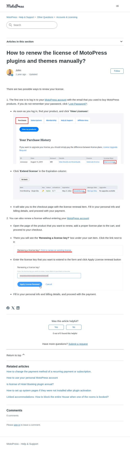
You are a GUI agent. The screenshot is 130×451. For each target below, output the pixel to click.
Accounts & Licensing (66, 17)
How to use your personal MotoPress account (32, 377)
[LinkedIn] (17, 307)
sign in (17, 425)
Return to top (15, 355)
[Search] (32, 25)
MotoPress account (55, 99)
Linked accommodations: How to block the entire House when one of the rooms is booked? (57, 396)
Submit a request (78, 343)
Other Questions (45, 17)
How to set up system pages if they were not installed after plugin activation (48, 390)
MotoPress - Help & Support (20, 17)
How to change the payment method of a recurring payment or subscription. (48, 371)
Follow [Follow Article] (117, 71)
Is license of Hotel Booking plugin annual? (30, 384)
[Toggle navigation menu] (118, 6)
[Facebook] (7, 307)
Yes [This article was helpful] (56, 327)
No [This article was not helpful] (73, 327)
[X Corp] (13, 307)
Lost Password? (78, 103)
